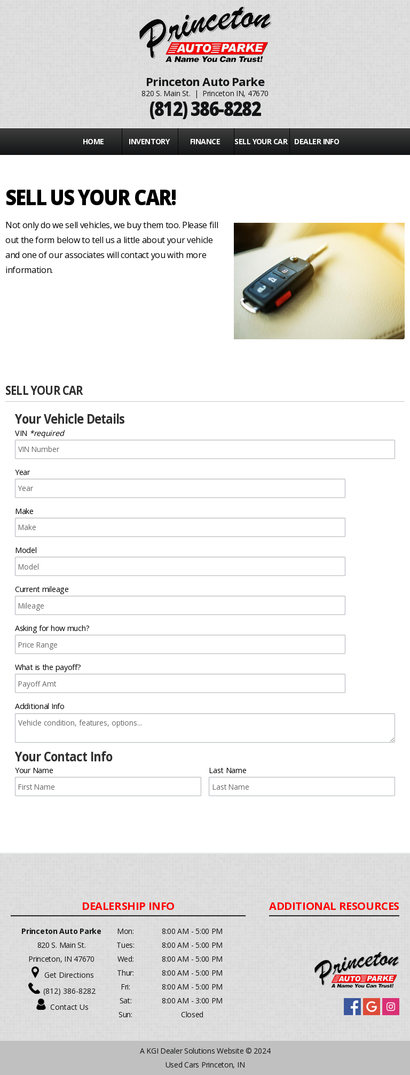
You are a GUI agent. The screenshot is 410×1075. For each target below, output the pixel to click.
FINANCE (205, 141)
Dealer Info (316, 141)
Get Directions (69, 975)
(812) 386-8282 (69, 991)
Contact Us (69, 1007)
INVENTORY (149, 141)
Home (93, 141)
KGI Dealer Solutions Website (194, 1051)
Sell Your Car (260, 141)
